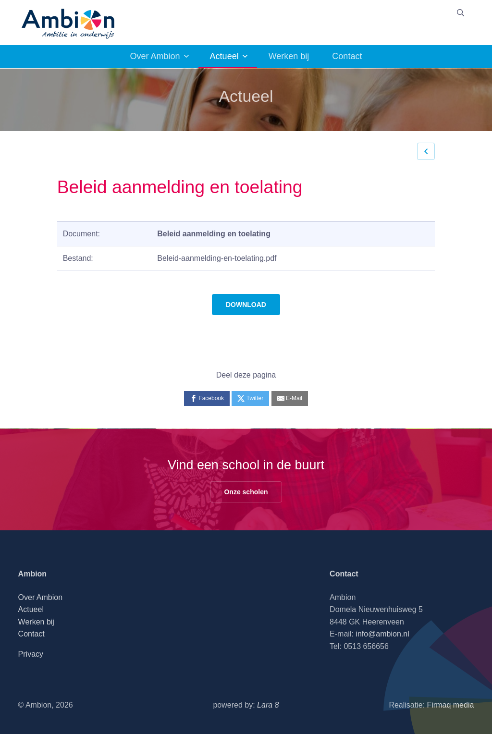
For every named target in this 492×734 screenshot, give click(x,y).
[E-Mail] (289, 398)
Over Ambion (155, 56)
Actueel (224, 56)
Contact (347, 56)
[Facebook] (207, 398)
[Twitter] (250, 398)
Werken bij (289, 56)
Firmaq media (450, 705)
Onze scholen (246, 492)
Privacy (30, 654)
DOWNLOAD (246, 304)
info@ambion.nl (382, 634)
